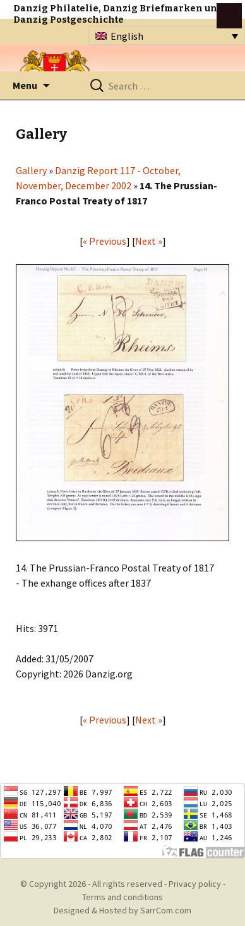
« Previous (104, 241)
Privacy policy (195, 883)
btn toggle (229, 15)
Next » (148, 241)
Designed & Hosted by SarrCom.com (122, 910)
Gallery (31, 170)
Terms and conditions (122, 897)
